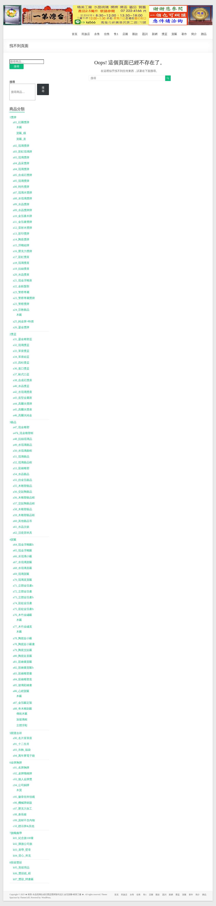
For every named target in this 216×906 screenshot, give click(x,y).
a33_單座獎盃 (21, 350)
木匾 (19, 127)
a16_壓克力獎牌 (22, 251)
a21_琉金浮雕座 (22, 280)
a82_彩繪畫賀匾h (23, 667)
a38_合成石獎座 (22, 380)
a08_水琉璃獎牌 (22, 198)
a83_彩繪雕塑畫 (22, 673)
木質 (19, 790)
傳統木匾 (21, 713)
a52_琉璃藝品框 (22, 462)
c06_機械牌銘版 (22, 802)
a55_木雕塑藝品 (22, 485)
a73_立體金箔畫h (23, 597)
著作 (184, 33)
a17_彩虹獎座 (21, 257)
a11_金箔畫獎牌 (22, 221)
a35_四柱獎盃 (21, 362)
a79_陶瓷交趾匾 (22, 650)
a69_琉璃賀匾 (21, 573)
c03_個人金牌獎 (22, 779)
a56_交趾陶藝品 (22, 491)
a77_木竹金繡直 (22, 626)
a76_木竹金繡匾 (22, 614)
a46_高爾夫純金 (22, 415)
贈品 (204, 33)
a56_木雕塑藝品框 (24, 497)
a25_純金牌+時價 (23, 321)
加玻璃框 (21, 719)
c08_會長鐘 (20, 814)
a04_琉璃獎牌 (21, 169)
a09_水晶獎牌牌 (22, 210)
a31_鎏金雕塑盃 (22, 339)
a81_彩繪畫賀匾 (22, 661)
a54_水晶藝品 (21, 474)
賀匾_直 (21, 139)
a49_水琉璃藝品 (22, 444)
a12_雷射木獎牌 (22, 227)
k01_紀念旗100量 (23, 838)
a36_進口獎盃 (21, 368)
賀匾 (174, 33)
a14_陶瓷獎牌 (21, 239)
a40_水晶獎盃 (21, 386)
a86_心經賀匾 (21, 691)
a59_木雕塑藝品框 (24, 515)
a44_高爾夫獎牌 (22, 403)
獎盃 (164, 33)
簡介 (194, 33)
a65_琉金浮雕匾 (22, 550)
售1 (116, 33)
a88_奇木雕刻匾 (22, 708)
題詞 (145, 33)
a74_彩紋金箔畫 (22, 603)
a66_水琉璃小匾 (22, 556)
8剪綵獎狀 (15, 862)
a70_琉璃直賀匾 (22, 579)
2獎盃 (12, 334)
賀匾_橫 (21, 133)
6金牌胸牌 (15, 762)
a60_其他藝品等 (22, 521)
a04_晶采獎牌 (21, 163)
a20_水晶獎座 (21, 274)
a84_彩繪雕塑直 (22, 679)
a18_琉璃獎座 (21, 262)
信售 (107, 33)
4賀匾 (12, 539)
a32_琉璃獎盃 (21, 345)
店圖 (125, 33)
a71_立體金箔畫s (23, 585)
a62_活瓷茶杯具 (22, 532)
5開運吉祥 (15, 733)
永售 (97, 33)
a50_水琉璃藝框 (22, 450)
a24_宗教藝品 (21, 309)
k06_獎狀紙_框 (22, 873)
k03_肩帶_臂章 (22, 849)
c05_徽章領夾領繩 (24, 796)
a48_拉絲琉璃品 (22, 438)
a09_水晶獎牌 (21, 204)
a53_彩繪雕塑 (21, 468)
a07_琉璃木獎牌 (22, 192)
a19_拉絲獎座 (21, 268)
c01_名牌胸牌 (21, 767)
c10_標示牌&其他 (23, 826)
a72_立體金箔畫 (22, 591)
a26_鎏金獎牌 (21, 327)
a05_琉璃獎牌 (21, 180)
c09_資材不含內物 (24, 820)
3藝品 (12, 422)
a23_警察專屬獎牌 (24, 298)
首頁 (74, 33)
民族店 (86, 33)
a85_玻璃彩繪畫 (22, 685)
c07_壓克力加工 (22, 808)
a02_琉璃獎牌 (21, 145)
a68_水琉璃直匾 (22, 568)
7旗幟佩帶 (15, 833)
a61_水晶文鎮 (21, 526)
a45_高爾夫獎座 (22, 409)
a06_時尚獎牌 (21, 186)
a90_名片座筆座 (22, 738)
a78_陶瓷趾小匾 (22, 638)
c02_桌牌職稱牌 (22, 773)
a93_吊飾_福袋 (22, 749)
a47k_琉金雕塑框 (23, 433)
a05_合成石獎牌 (22, 175)
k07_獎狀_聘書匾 (23, 879)
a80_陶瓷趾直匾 (22, 655)
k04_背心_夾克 (22, 855)
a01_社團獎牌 (21, 122)
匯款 (135, 33)
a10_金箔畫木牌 (22, 216)
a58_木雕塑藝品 (22, 509)
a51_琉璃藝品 (21, 456)
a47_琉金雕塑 (21, 427)
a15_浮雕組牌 (21, 245)
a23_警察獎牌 (21, 303)
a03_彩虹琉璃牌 (22, 151)
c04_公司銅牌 (21, 785)
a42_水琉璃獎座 (22, 391)
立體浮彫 (21, 725)
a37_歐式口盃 (21, 374)
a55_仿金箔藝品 (22, 480)
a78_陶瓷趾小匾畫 (24, 644)
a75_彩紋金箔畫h (23, 609)
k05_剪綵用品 (21, 867)
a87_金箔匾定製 (22, 702)
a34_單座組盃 (21, 356)
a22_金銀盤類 (21, 286)
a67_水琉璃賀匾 (22, 562)
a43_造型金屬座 (22, 397)
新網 (154, 33)
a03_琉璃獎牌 (21, 157)
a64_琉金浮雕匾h (23, 544)
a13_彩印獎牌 (21, 233)
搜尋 (16, 66)
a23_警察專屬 (21, 292)
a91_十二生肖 (21, 743)
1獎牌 (12, 117)
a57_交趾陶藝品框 (24, 503)
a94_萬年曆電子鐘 (24, 755)
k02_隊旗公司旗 (22, 843)
